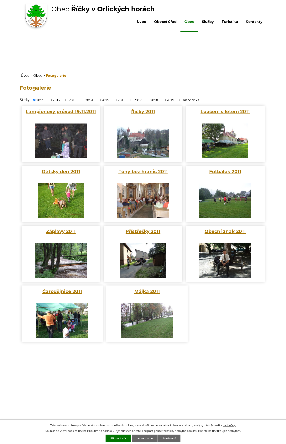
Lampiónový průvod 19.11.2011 (61, 111)
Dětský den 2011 (61, 171)
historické (191, 100)
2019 (170, 100)
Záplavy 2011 (61, 231)
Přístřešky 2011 (143, 231)
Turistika (229, 22)
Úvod (141, 22)
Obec (189, 22)
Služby (208, 22)
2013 (72, 100)
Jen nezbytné (145, 438)
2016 (121, 100)
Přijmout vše (118, 438)
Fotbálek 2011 (225, 171)
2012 (56, 100)
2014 (89, 100)
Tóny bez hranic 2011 (143, 171)
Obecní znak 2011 (225, 231)
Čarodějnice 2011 (62, 291)
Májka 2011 (147, 291)
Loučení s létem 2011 (225, 111)
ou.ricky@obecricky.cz (134, 404)
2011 (40, 100)
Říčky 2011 (143, 111)
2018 (154, 100)
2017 (138, 100)
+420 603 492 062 (117, 393)
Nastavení (169, 438)
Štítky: (25, 99)
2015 (105, 100)
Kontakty (254, 22)
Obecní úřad (165, 22)
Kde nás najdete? (224, 389)
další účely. (229, 425)
